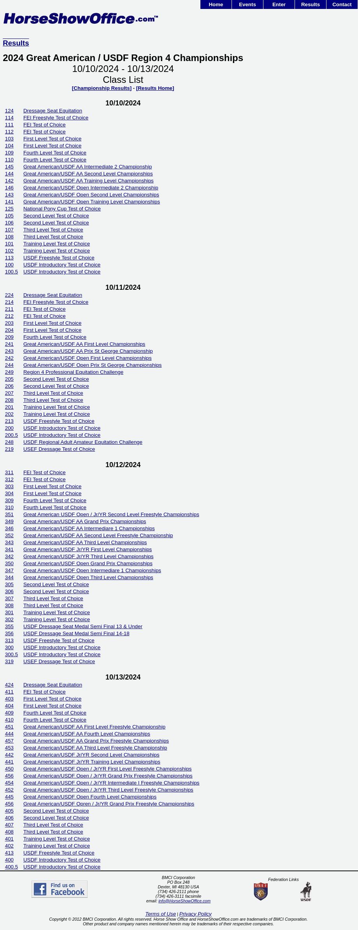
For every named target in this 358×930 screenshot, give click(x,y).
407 (9, 825)
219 (9, 449)
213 (9, 421)
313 (9, 640)
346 (9, 528)
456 (9, 776)
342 (9, 556)
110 (9, 160)
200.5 (11, 435)
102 (9, 251)
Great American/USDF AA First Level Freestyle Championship (94, 727)
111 (9, 125)
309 (9, 500)
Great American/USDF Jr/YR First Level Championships (87, 549)
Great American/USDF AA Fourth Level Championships (86, 734)
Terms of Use (160, 914)
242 (9, 358)
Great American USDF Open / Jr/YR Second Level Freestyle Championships (111, 514)
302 (9, 619)
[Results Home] (155, 88)
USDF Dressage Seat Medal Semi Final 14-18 (76, 633)
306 (9, 591)
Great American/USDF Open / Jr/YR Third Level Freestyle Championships (108, 790)
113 (9, 258)
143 (9, 195)
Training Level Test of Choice (56, 244)
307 (9, 598)
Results (310, 4)
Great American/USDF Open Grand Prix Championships (88, 563)
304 (9, 493)
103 (9, 139)
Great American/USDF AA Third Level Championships (85, 542)
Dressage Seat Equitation (52, 111)
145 (9, 167)
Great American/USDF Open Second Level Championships (91, 195)
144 (9, 174)
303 (9, 486)
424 (9, 685)
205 (9, 379)
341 (9, 549)
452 (9, 790)
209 (9, 337)
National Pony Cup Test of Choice (62, 209)
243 (9, 351)
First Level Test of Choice (52, 139)
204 (9, 330)
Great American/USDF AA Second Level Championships (88, 174)
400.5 (11, 867)
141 (9, 202)
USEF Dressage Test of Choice (59, 449)
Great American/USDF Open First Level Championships (87, 358)
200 (9, 428)
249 (9, 372)
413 (9, 853)
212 (9, 316)
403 (9, 699)
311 (9, 472)
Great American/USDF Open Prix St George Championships (92, 365)
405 (9, 811)
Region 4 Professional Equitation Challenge (73, 372)
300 (9, 647)
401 (9, 839)
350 (9, 563)
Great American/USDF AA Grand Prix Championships (84, 521)
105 (9, 216)
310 (9, 507)
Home (216, 4)
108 (9, 237)
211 (9, 309)
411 (9, 692)
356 (9, 633)
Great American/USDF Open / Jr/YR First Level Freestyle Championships (107, 769)
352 (9, 535)
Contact (342, 4)
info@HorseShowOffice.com (184, 900)
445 (9, 797)
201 (9, 407)
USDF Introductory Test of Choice (61, 265)
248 (9, 442)
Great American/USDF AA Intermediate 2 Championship (87, 167)
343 (9, 542)
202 (9, 414)
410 (9, 720)
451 (9, 727)
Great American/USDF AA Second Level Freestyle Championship (98, 535)
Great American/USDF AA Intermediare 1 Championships (89, 528)
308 (9, 605)
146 (9, 188)
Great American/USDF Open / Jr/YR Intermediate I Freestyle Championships (111, 783)
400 (9, 860)
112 (9, 132)
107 (9, 230)
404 (9, 706)
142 (9, 181)
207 (9, 393)
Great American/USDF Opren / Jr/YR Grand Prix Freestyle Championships (108, 804)
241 (9, 344)
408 (9, 832)
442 (9, 755)
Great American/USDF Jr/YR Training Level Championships (91, 762)
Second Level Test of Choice (56, 216)
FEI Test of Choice (44, 125)
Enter (279, 4)
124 (9, 111)
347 (9, 570)
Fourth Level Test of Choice (54, 153)
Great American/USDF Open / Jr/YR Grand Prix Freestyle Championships (108, 776)
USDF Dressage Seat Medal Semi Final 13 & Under (82, 626)
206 (9, 386)
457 (9, 741)
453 (9, 748)
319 (9, 661)
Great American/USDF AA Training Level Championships (88, 181)
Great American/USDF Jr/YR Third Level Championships (88, 556)
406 (9, 818)
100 (9, 265)
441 (9, 762)
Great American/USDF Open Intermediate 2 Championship (90, 188)
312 (9, 479)
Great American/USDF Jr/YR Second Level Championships (91, 755)
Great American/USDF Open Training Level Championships (91, 202)
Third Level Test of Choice (53, 230)
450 (9, 769)
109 (9, 153)
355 (9, 626)
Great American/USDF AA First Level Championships (84, 344)
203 (9, 323)
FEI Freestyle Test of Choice (55, 118)
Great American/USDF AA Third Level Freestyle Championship (95, 748)
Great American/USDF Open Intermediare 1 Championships (92, 570)
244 (9, 365)
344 (9, 577)
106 (9, 223)
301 (9, 612)
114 (9, 118)
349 (9, 521)
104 (9, 146)
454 (9, 783)
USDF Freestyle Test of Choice (59, 258)
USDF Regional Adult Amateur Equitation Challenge (82, 442)
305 (9, 584)
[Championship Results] (102, 88)
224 (9, 295)
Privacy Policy (195, 914)
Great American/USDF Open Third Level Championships (88, 577)
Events (247, 4)
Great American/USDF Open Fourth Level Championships (89, 797)
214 (9, 302)
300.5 (11, 654)
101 (9, 244)
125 (9, 209)
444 (9, 734)
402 (9, 846)
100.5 (11, 272)
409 (9, 713)
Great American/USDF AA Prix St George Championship (88, 351)
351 (9, 514)
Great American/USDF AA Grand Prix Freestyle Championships (96, 741)
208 (9, 400)
